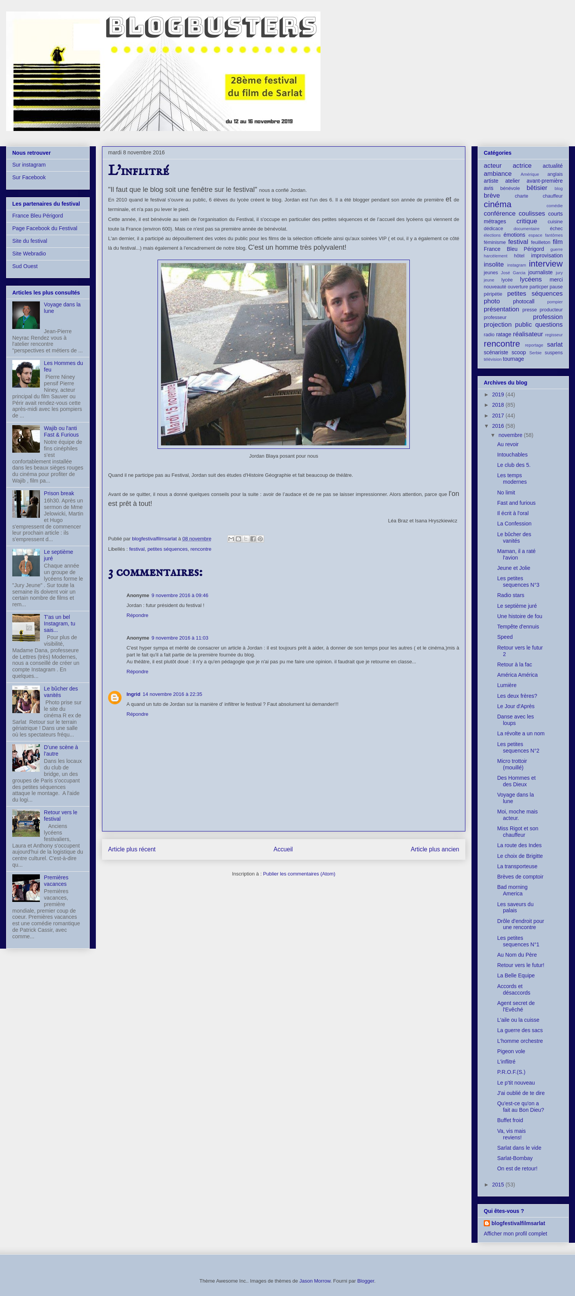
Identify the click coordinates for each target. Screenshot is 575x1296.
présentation (501, 309)
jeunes (491, 272)
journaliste (540, 272)
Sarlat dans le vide (519, 1148)
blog (559, 188)
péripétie (493, 294)
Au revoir (508, 444)
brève (492, 195)
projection (498, 324)
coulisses (532, 213)
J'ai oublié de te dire (521, 1093)
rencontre (201, 549)
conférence (500, 213)
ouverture (518, 287)
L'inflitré (506, 1062)
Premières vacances (56, 880)
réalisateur (528, 334)
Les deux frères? (517, 696)
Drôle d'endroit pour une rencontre (520, 924)
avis (488, 188)
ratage (503, 334)
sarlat (555, 344)
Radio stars (510, 595)
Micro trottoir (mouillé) (512, 764)
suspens (554, 352)
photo (492, 301)
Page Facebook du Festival (44, 228)
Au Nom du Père (517, 955)
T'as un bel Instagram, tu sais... (60, 623)
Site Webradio (29, 253)
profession (548, 317)
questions (549, 324)
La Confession (514, 523)
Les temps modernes (512, 478)
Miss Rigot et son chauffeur (517, 831)
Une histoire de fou (519, 616)
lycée (507, 280)
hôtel (519, 256)
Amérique (530, 174)
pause (556, 287)
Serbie (535, 352)
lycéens (531, 279)
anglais (555, 174)
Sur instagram (29, 165)
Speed (505, 637)
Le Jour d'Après (516, 706)
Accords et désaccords (514, 989)
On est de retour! (517, 1168)
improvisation (547, 255)
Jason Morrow (314, 1281)
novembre (511, 435)
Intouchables (512, 455)
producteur (551, 310)
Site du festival (29, 241)
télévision (493, 359)
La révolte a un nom (521, 733)
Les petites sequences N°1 (518, 941)
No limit (506, 492)
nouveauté (495, 287)
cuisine (555, 221)
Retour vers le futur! (520, 965)
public (523, 324)
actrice (522, 165)
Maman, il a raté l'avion (516, 554)
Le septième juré (517, 606)
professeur (495, 317)
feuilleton (540, 242)
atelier (512, 181)
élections (492, 235)
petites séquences (168, 549)
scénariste (496, 352)
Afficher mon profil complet (515, 1234)
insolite (494, 264)
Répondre (137, 615)
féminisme (495, 242)
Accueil (283, 849)
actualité (553, 166)
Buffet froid (510, 1120)
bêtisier (537, 187)
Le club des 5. (514, 465)
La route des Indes (519, 845)
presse (529, 310)
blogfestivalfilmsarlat (518, 1223)
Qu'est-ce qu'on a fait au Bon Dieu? (520, 1106)
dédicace (493, 228)
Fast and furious (516, 503)
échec (556, 228)
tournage (513, 359)
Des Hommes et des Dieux (516, 781)
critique (526, 221)
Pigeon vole (511, 1051)
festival (137, 549)
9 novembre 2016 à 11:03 (179, 638)
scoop (519, 352)
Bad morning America (512, 890)
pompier (555, 301)
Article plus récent (132, 849)
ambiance (498, 173)
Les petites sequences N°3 (518, 581)
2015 (499, 1184)
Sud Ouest (25, 266)
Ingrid (133, 694)
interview (546, 263)
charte (521, 196)
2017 (499, 415)
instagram (516, 265)
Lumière (507, 685)
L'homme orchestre (520, 1041)
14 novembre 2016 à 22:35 (172, 694)
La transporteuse (517, 866)
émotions (515, 235)
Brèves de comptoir (520, 877)
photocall (523, 301)
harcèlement (496, 256)
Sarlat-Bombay (515, 1158)
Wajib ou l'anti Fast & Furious (61, 431)
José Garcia (513, 272)
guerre (556, 249)
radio (489, 334)
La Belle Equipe (516, 975)
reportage (534, 345)
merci (556, 280)
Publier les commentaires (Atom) (299, 874)
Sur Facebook (29, 177)
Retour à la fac (514, 664)
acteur (493, 165)
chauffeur (553, 196)
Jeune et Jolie (513, 568)
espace (535, 235)
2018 (499, 405)
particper (538, 287)
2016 (499, 426)
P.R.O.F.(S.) (511, 1072)
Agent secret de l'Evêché (516, 1006)
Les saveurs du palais (515, 907)
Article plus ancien (435, 849)
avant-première (545, 181)
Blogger (365, 1281)
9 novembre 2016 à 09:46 (179, 595)
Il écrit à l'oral (513, 513)
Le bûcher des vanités (514, 537)
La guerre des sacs (520, 1030)
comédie (555, 205)
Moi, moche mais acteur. (517, 814)
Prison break (59, 493)
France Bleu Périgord (37, 216)
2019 (499, 394)
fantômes (554, 235)
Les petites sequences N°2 (518, 747)
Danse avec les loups (515, 719)
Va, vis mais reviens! (511, 1134)
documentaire (527, 228)
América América (517, 675)
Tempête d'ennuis (518, 626)
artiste (491, 181)
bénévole (510, 188)
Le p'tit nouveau (516, 1083)
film (558, 241)
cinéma (497, 204)
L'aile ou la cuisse (518, 1020)
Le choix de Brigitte (520, 856)
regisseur (554, 334)
